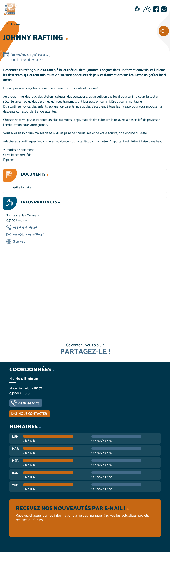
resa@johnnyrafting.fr (29, 234)
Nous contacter (32, 414)
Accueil (15, 24)
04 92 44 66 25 (28, 403)
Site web (19, 241)
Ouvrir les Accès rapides (163, 31)
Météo (146, 9)
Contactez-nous (141, 559)
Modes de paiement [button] (20, 149)
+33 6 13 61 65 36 (25, 227)
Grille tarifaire (22, 187)
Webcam (137, 9)
